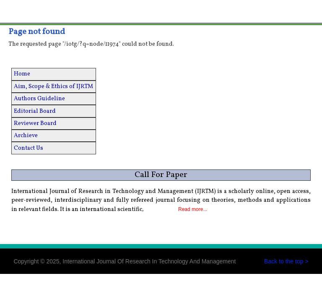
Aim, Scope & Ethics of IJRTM (53, 87)
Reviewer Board (35, 124)
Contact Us (28, 148)
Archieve (26, 136)
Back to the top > (286, 261)
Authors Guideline (39, 99)
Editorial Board (35, 111)
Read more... (192, 209)
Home (22, 74)
